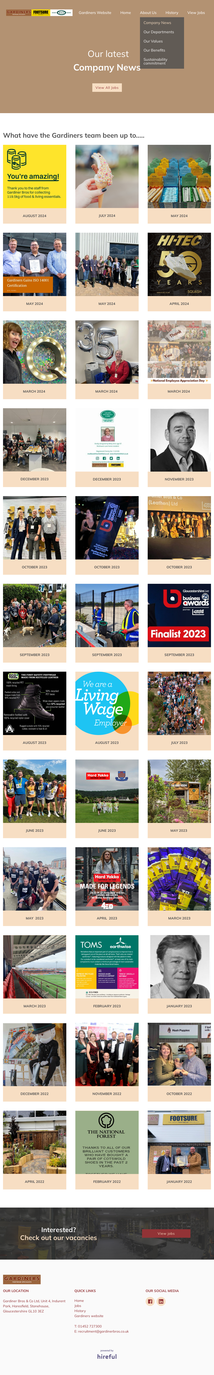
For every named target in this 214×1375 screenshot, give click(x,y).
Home (125, 13)
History (172, 13)
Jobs (77, 1306)
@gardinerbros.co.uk (112, 1331)
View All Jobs (107, 87)
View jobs (166, 1233)
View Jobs (196, 13)
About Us (148, 13)
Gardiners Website (95, 13)
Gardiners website (88, 1316)
